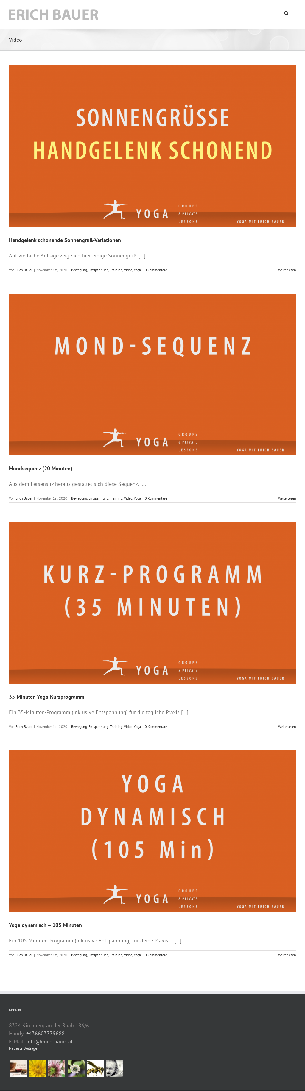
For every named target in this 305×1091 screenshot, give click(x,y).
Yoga (137, 270)
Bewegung (79, 270)
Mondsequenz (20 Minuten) (40, 468)
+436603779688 (45, 1033)
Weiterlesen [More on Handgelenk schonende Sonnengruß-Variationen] (287, 270)
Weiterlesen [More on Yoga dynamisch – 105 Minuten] (287, 955)
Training (116, 270)
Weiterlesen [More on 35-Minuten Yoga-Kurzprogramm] (287, 726)
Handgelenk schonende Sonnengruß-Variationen (65, 240)
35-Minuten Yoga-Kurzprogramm (46, 696)
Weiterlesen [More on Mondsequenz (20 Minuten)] (287, 498)
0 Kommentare (156, 270)
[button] (286, 12)
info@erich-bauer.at (49, 1041)
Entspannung (98, 270)
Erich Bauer (23, 270)
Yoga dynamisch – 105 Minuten (45, 925)
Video (128, 270)
